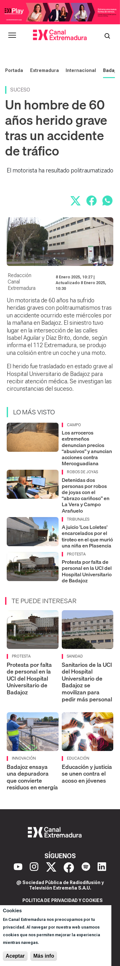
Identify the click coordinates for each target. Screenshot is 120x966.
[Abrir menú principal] (12, 35)
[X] (51, 867)
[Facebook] (69, 867)
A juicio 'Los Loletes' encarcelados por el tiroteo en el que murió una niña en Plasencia (87, 536)
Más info (43, 956)
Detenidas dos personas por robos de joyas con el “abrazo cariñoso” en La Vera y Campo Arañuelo (85, 495)
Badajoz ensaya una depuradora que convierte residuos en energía (32, 777)
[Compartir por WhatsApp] (107, 200)
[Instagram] (34, 867)
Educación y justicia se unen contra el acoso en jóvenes (87, 773)
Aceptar (15, 956)
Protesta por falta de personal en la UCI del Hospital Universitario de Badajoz (87, 571)
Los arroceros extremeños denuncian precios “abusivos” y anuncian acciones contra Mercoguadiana (87, 447)
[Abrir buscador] (107, 35)
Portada (14, 70)
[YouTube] (18, 867)
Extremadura (44, 70)
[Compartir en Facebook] (91, 200)
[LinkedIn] (102, 867)
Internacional (81, 70)
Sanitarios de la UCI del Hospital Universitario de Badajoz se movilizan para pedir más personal (87, 682)
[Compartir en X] (75, 200)
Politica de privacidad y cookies (62, 900)
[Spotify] (86, 867)
